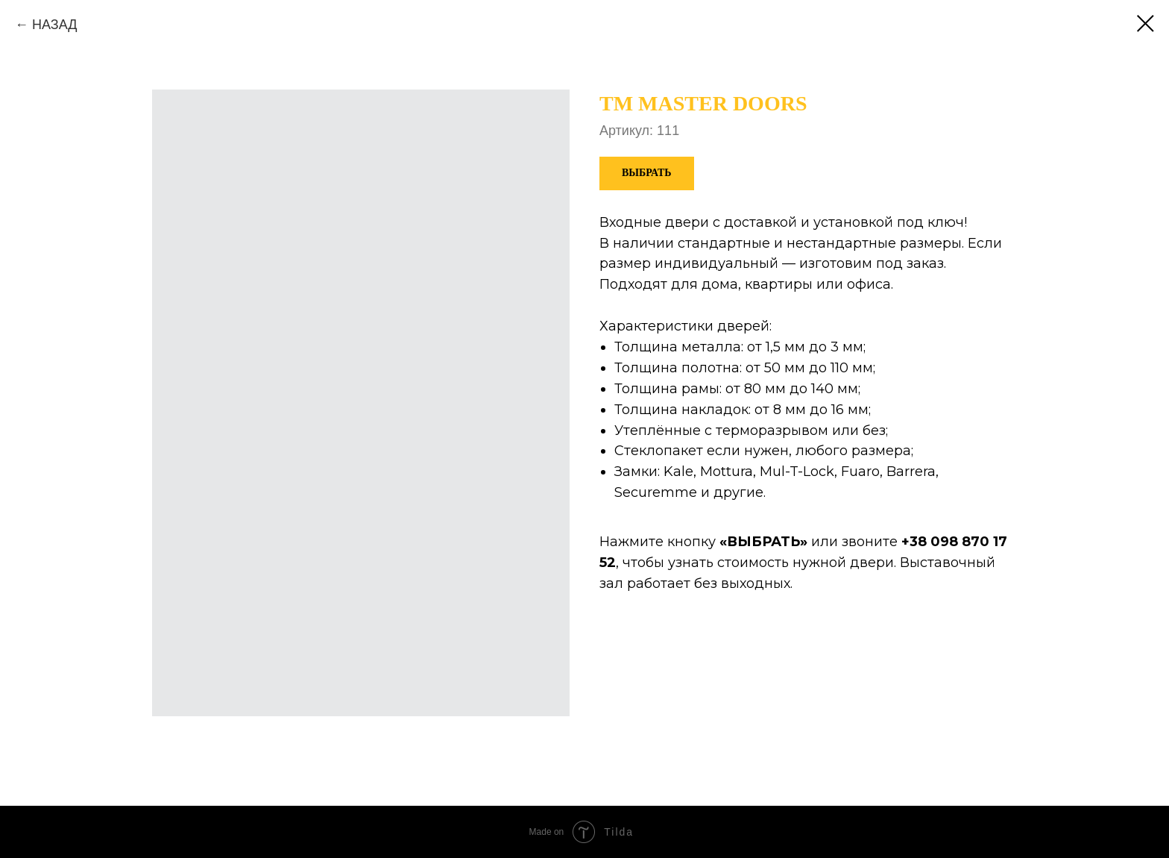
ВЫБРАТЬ (763, 541)
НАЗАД (54, 24)
